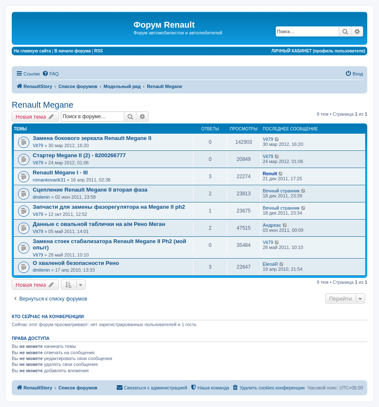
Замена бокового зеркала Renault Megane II (92, 138)
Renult (270, 173)
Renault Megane (42, 104)
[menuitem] (50, 74)
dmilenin (41, 197)
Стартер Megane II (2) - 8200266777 (79, 155)
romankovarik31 (49, 179)
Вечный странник (281, 190)
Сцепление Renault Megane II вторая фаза (90, 190)
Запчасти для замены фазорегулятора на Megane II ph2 (109, 207)
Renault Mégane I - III (60, 172)
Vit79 (38, 145)
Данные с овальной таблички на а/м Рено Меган (99, 224)
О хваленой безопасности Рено (76, 263)
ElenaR (270, 264)
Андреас (272, 225)
